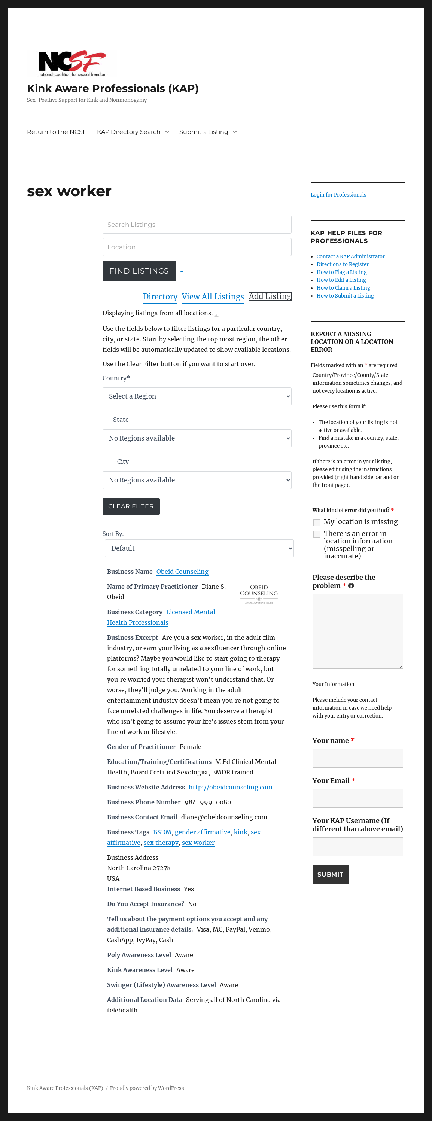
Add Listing (270, 296)
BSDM (162, 832)
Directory (160, 296)
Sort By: (113, 534)
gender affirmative (203, 832)
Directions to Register (343, 264)
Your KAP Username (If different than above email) (358, 824)
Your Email (334, 780)
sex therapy (161, 842)
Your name (334, 740)
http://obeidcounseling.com (231, 787)
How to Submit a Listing (345, 296)
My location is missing (361, 522)
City (123, 461)
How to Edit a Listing (341, 280)
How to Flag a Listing (342, 272)
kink (240, 832)
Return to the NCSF (56, 131)
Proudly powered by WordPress (147, 1088)
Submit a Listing (203, 131)
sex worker (198, 842)
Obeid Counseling (182, 571)
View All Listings (213, 296)
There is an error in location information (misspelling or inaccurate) (358, 545)
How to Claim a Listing (343, 288)
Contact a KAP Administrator (351, 256)
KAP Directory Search (129, 131)
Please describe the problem (344, 581)
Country (116, 378)
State (121, 419)
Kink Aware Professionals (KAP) (113, 88)
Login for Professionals (338, 195)
